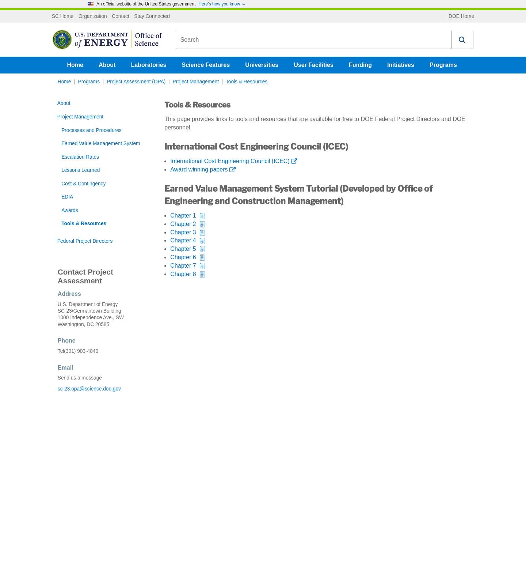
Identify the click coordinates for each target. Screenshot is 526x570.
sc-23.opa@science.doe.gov (89, 389)
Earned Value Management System (100, 143)
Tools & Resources (246, 81)
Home (75, 65)
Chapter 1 (183, 215)
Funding (360, 65)
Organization (93, 16)
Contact (120, 16)
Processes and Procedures (91, 130)
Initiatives (400, 65)
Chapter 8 (183, 274)
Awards (69, 210)
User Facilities (313, 65)
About (107, 65)
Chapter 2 (183, 224)
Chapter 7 (183, 266)
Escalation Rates (80, 157)
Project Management (196, 81)
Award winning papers (199, 169)
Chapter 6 (183, 257)
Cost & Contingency (83, 183)
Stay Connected (152, 16)
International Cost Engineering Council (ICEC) (229, 161)
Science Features (206, 65)
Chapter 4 (183, 240)
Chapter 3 (183, 232)
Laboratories (148, 65)
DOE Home (461, 16)
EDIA (67, 197)
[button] (462, 40)
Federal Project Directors (85, 241)
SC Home (62, 16)
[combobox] (313, 40)
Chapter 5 (183, 249)
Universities (261, 65)
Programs (443, 65)
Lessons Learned (80, 170)
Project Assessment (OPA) (136, 81)
